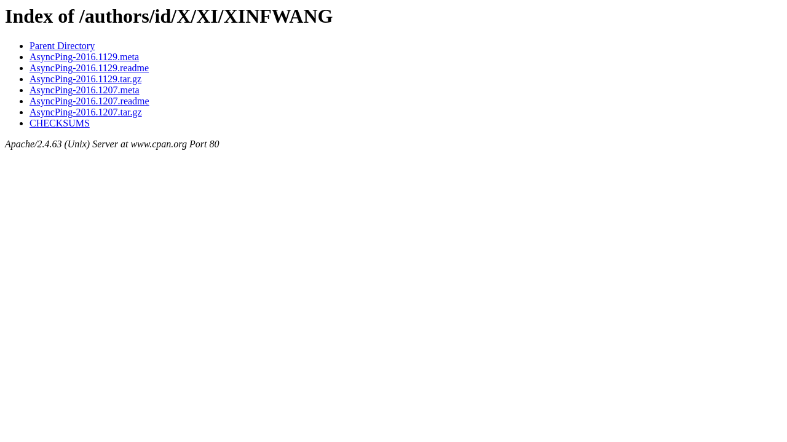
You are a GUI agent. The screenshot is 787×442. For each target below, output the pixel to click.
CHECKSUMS (60, 123)
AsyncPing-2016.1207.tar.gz (86, 112)
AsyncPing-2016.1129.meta (84, 57)
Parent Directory (62, 46)
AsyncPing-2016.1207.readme (89, 101)
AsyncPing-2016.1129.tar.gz (85, 79)
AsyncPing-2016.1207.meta (85, 90)
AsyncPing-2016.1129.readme (89, 68)
